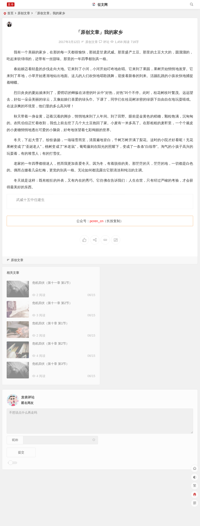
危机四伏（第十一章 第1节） (52, 282)
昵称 (15, 440)
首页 (10, 13)
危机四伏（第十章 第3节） (50, 364)
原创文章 (24, 13)
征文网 (99, 4)
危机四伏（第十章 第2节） (50, 343)
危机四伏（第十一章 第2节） (52, 303)
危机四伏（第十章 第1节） (50, 323)
